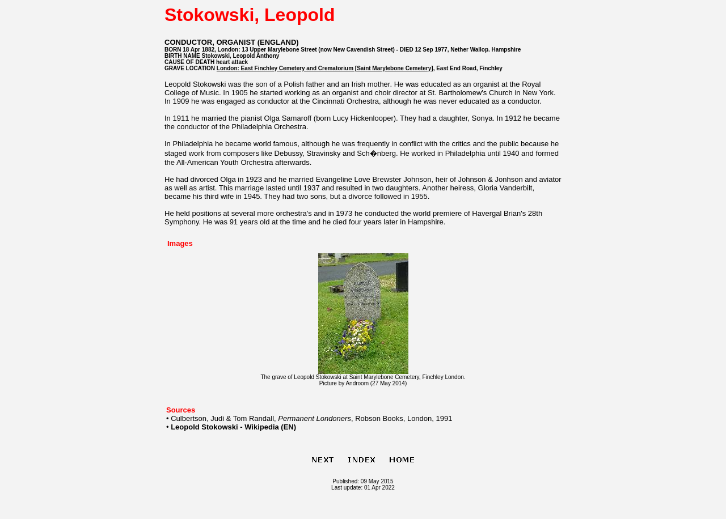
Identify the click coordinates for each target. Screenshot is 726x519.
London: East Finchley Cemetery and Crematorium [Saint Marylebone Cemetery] (325, 68)
